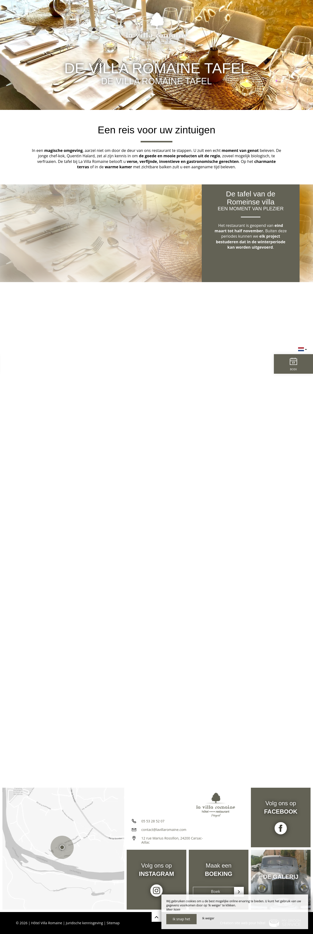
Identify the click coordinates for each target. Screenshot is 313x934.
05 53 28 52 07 (153, 821)
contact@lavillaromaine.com (163, 829)
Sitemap (113, 923)
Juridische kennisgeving (84, 923)
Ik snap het (181, 919)
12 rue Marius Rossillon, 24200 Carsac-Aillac (172, 840)
